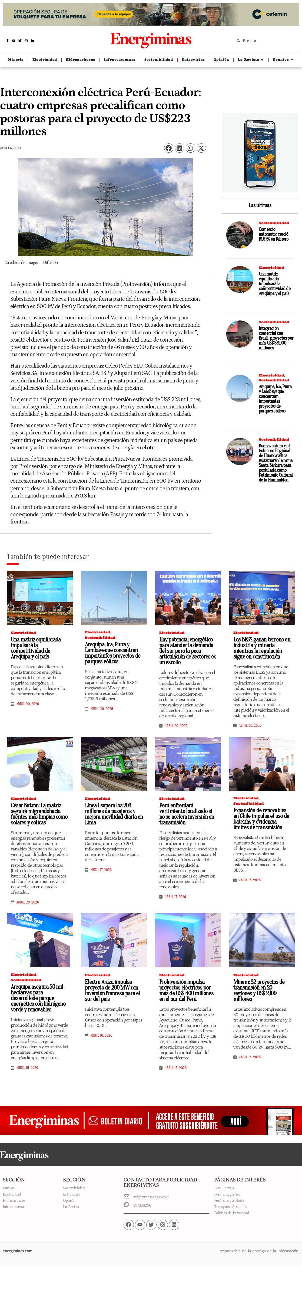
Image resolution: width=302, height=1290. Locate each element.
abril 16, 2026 (250, 880)
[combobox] (264, 40)
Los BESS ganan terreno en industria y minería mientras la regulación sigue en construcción (261, 648)
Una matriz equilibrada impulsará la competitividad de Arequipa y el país (274, 283)
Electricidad (271, 268)
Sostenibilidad (274, 223)
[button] (168, 148)
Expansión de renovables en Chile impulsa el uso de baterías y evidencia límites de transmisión (261, 819)
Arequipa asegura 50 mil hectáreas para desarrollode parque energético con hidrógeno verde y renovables (38, 998)
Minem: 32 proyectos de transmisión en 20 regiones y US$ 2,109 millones (258, 990)
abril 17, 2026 (101, 870)
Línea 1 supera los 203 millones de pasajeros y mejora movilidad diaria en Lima (114, 814)
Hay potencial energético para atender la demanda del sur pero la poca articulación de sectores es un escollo (187, 651)
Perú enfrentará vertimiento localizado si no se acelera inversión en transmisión (186, 814)
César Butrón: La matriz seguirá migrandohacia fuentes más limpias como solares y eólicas (39, 814)
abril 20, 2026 (27, 704)
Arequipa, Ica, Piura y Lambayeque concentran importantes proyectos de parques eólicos (275, 399)
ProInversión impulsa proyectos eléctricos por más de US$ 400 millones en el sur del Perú (186, 990)
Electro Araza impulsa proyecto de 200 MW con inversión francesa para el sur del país (112, 990)
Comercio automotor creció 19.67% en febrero (273, 234)
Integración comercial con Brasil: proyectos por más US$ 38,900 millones (276, 338)
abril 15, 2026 (250, 1057)
